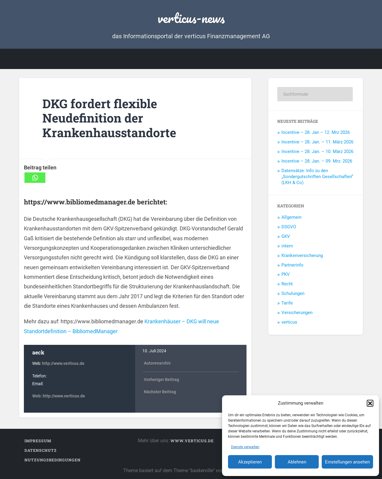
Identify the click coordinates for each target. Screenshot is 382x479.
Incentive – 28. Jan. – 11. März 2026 (317, 142)
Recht (287, 284)
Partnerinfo (292, 265)
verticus (289, 322)
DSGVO (288, 226)
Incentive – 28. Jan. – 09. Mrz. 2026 (316, 161)
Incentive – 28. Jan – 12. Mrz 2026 (315, 132)
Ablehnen (297, 462)
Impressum (37, 440)
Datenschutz (40, 450)
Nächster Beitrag (160, 391)
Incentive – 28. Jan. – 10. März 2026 (317, 151)
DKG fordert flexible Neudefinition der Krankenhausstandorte (109, 118)
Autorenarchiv (157, 363)
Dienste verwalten (245, 447)
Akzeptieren (250, 462)
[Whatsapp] (34, 177)
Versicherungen (296, 312)
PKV (285, 274)
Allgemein (291, 217)
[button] (370, 403)
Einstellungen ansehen (347, 462)
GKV (285, 236)
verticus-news (191, 17)
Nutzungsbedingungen (52, 459)
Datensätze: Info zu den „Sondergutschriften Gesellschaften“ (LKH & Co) (317, 176)
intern (287, 246)
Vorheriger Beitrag (161, 379)
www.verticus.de (192, 440)
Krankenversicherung (302, 255)
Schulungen (292, 293)
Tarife (287, 303)
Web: (37, 396)
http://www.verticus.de (63, 363)
